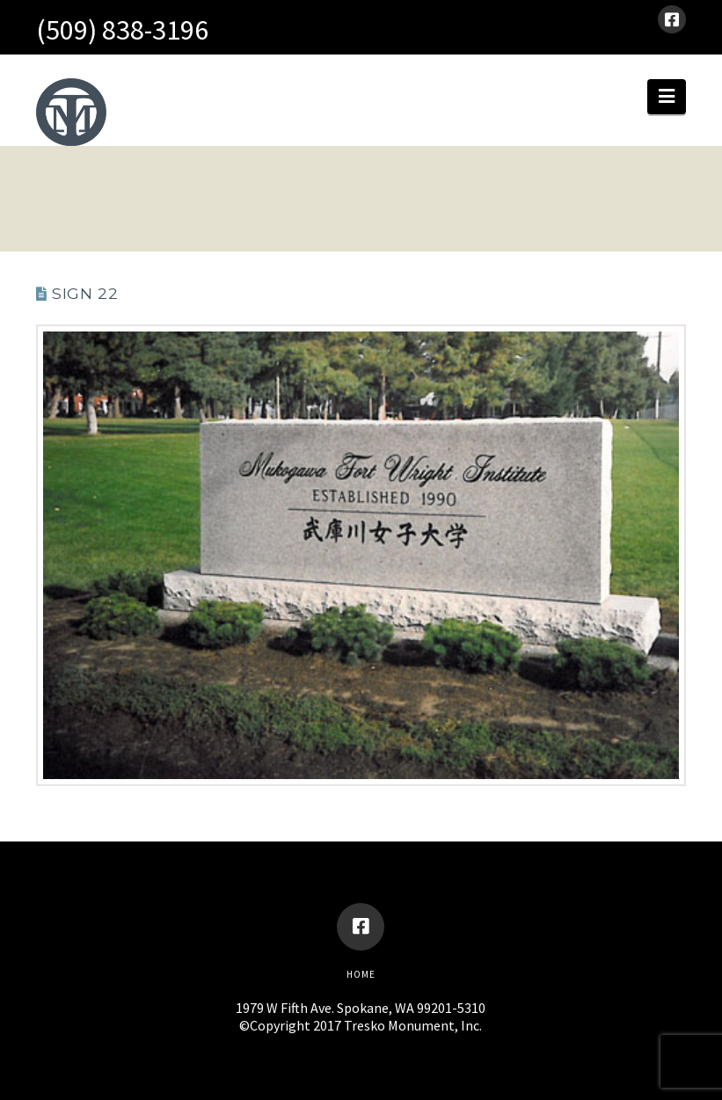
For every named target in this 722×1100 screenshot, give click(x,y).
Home (361, 974)
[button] (666, 96)
